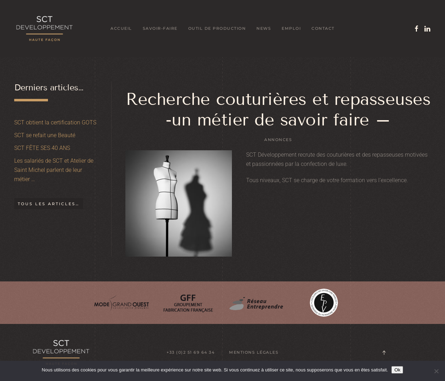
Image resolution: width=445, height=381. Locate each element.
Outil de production (217, 28)
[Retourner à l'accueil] (44, 28)
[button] (384, 352)
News (263, 28)
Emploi (291, 28)
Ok (397, 369)
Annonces (278, 139)
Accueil (121, 28)
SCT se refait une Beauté (44, 135)
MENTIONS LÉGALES (253, 352)
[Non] (436, 371)
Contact (323, 28)
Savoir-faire (160, 28)
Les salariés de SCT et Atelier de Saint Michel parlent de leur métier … (53, 170)
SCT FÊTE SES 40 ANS (42, 148)
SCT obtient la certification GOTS (55, 122)
